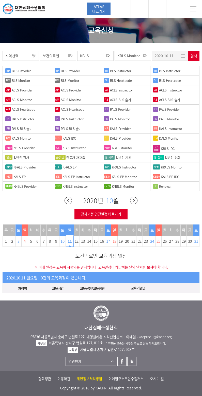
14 (89, 241)
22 (140, 241)
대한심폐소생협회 (24, 9)
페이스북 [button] (139, 9)
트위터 (132, 361)
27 (171, 241)
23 (146, 241)
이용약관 (63, 378)
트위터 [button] (157, 9)
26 (165, 241)
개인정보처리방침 (89, 378)
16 (102, 241)
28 (177, 241)
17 (108, 241)
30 (190, 241)
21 (133, 241)
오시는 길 (157, 378)
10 (62, 241)
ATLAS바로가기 (98, 9)
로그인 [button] (122, 9)
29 (183, 241)
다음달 (133, 200)
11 (70, 241)
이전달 (68, 200)
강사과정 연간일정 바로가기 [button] (101, 213)
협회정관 (44, 378)
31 (196, 241)
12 (77, 241)
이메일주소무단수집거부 (126, 378)
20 (127, 241)
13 (83, 241)
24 (152, 241)
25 (158, 241)
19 (120, 241)
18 (114, 241)
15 (95, 241)
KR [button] (175, 9)
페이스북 (122, 361)
